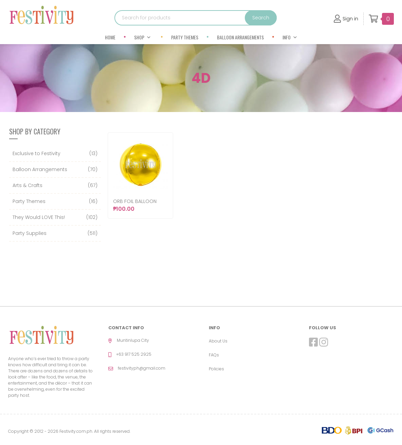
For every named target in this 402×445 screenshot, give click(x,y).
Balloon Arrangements (240, 37)
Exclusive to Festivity (36, 153)
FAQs (214, 355)
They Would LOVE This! (39, 217)
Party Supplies (30, 233)
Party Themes (184, 37)
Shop (142, 37)
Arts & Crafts (27, 185)
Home (110, 37)
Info (289, 37)
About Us (218, 341)
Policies (216, 369)
